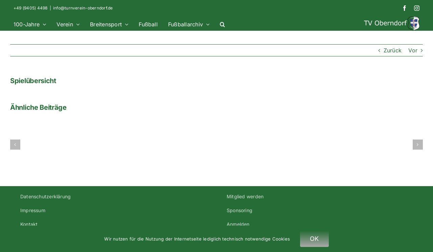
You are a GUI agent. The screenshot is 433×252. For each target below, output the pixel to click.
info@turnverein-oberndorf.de (83, 7)
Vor (412, 50)
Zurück (393, 50)
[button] (222, 23)
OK (314, 238)
